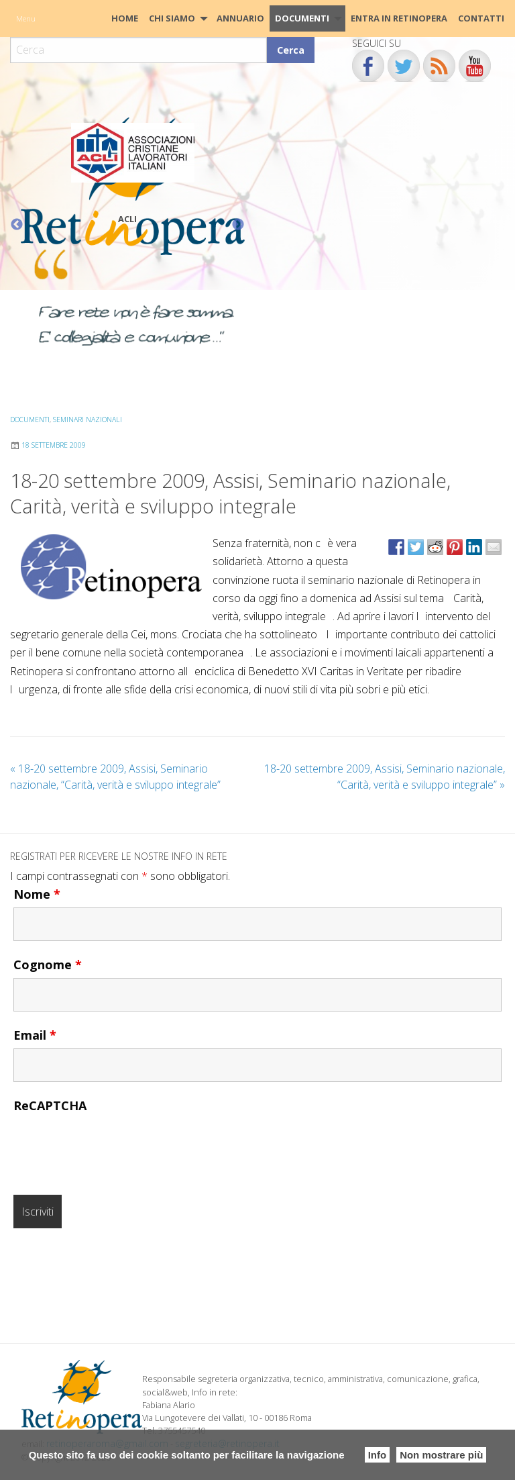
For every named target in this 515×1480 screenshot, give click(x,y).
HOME (124, 18)
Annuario (240, 18)
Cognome (47, 964)
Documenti (302, 18)
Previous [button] (16, 225)
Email (34, 1035)
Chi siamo (172, 18)
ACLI (127, 219)
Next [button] (238, 225)
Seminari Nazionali (87, 419)
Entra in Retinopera (399, 18)
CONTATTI (481, 18)
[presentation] (115, 1145)
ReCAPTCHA (50, 1105)
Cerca (290, 50)
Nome (36, 894)
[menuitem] (125, 18)
